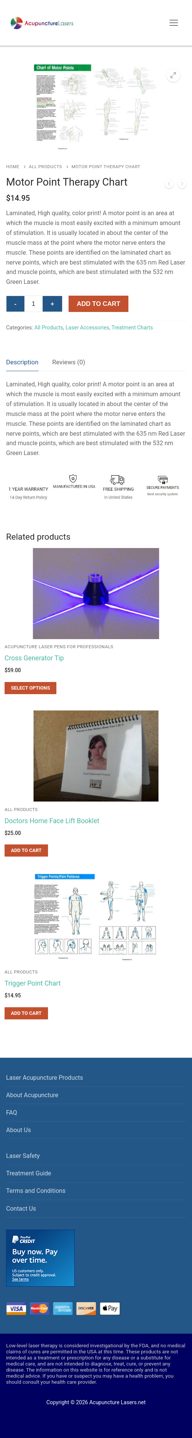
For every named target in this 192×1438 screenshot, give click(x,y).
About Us (18, 1130)
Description (22, 362)
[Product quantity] (33, 304)
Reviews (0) (68, 362)
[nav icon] (174, 23)
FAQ (11, 1112)
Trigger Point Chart (33, 983)
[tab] (22, 362)
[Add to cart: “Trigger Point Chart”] (26, 1013)
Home (12, 166)
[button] (173, 75)
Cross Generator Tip (34, 658)
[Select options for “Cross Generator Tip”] (30, 688)
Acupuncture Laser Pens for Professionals (59, 646)
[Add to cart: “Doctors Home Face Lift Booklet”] (26, 850)
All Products (45, 166)
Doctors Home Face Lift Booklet (52, 821)
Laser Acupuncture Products (44, 1077)
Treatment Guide (28, 1173)
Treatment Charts (132, 327)
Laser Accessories (87, 327)
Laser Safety (23, 1155)
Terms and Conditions (36, 1190)
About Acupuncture (32, 1095)
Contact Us (21, 1208)
